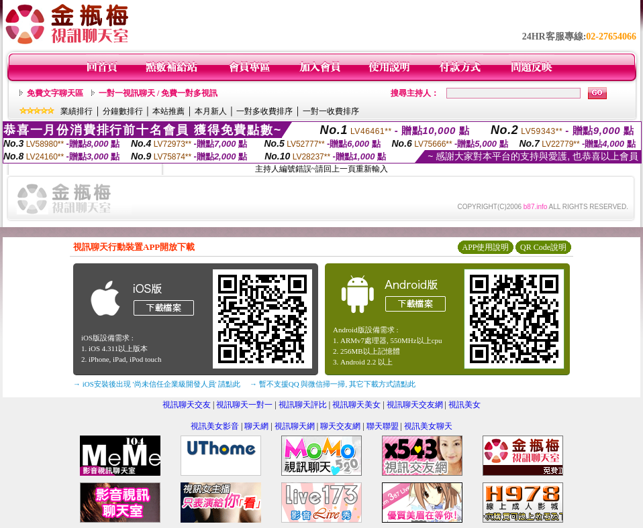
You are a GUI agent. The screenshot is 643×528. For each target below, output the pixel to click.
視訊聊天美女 (356, 404)
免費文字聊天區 (55, 93)
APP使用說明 (485, 247)
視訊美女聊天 (428, 426)
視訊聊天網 (295, 426)
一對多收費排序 (264, 111)
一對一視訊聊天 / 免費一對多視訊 (158, 93)
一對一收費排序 (331, 111)
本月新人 (211, 111)
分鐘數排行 (123, 111)
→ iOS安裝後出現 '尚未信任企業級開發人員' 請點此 (156, 384)
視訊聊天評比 (303, 404)
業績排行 (76, 111)
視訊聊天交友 (186, 404)
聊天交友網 (340, 426)
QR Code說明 (543, 247)
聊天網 (256, 426)
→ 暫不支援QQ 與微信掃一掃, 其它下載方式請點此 (332, 384)
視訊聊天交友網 (415, 404)
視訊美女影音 (215, 426)
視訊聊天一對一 (244, 404)
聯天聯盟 (382, 426)
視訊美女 (464, 404)
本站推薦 (168, 111)
